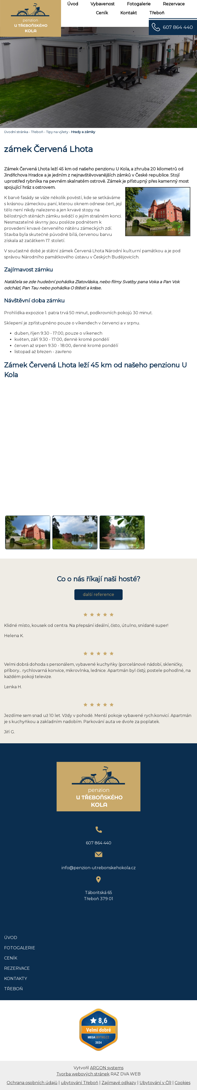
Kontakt (128, 12)
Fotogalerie (139, 4)
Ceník (102, 12)
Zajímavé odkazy (119, 1082)
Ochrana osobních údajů (32, 1082)
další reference (98, 594)
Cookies (182, 1082)
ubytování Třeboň (79, 1082)
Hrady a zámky (83, 132)
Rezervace (174, 4)
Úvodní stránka (16, 132)
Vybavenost (103, 4)
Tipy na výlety (57, 132)
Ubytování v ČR (155, 1082)
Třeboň (156, 12)
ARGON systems (106, 1067)
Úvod (72, 4)
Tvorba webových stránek (83, 1074)
